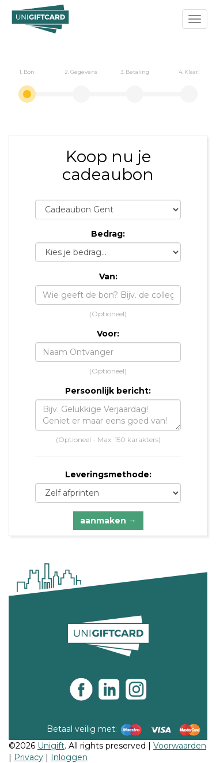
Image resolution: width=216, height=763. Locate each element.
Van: (108, 276)
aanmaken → (108, 520)
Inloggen (69, 757)
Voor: (108, 333)
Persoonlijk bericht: (108, 391)
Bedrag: (108, 234)
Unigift (51, 745)
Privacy (28, 757)
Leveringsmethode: (108, 474)
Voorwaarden (179, 745)
